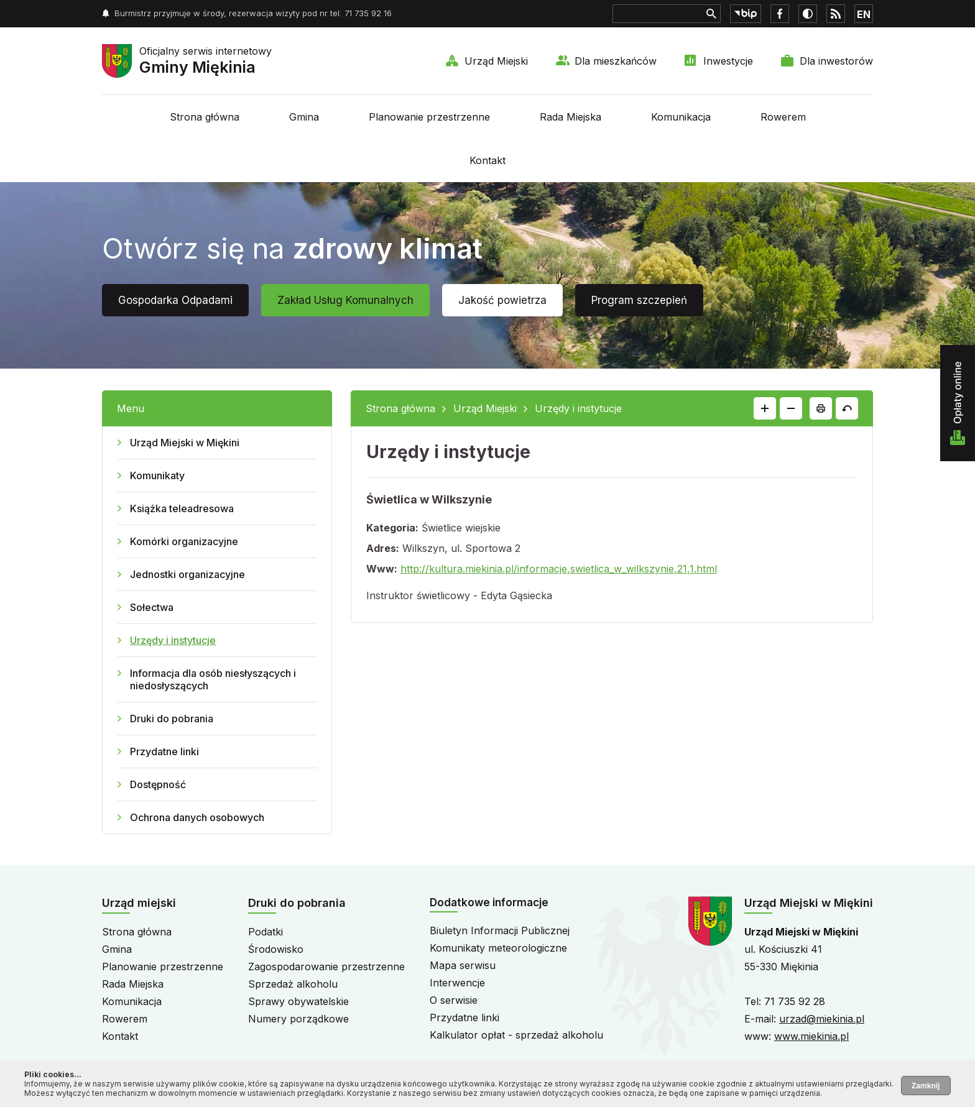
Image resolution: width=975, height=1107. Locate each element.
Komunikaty (157, 475)
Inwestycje (728, 61)
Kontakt (487, 160)
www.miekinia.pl (811, 1036)
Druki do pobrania (171, 718)
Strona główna (204, 117)
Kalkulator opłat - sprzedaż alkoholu (516, 1035)
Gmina (304, 117)
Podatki (265, 932)
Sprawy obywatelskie (298, 1001)
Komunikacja (681, 117)
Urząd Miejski (496, 61)
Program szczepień (639, 300)
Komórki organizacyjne (184, 541)
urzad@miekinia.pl (821, 1019)
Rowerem (783, 117)
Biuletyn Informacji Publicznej (500, 930)
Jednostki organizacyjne (187, 574)
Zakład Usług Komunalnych (345, 300)
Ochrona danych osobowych (197, 817)
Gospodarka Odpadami (175, 300)
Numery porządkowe (298, 1019)
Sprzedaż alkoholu (293, 984)
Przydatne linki (164, 751)
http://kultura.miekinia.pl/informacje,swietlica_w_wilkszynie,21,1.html (558, 569)
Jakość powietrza (502, 300)
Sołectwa (151, 607)
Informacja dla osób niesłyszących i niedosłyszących (213, 679)
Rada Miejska (570, 117)
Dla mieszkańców (616, 61)
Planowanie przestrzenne (429, 117)
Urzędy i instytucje (173, 640)
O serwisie (454, 1000)
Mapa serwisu (463, 965)
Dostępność (158, 784)
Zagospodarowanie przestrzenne (326, 966)
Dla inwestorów (836, 61)
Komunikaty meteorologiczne (498, 948)
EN (864, 14)
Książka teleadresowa (182, 508)
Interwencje (457, 982)
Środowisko (275, 949)
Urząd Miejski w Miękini (184, 442)
